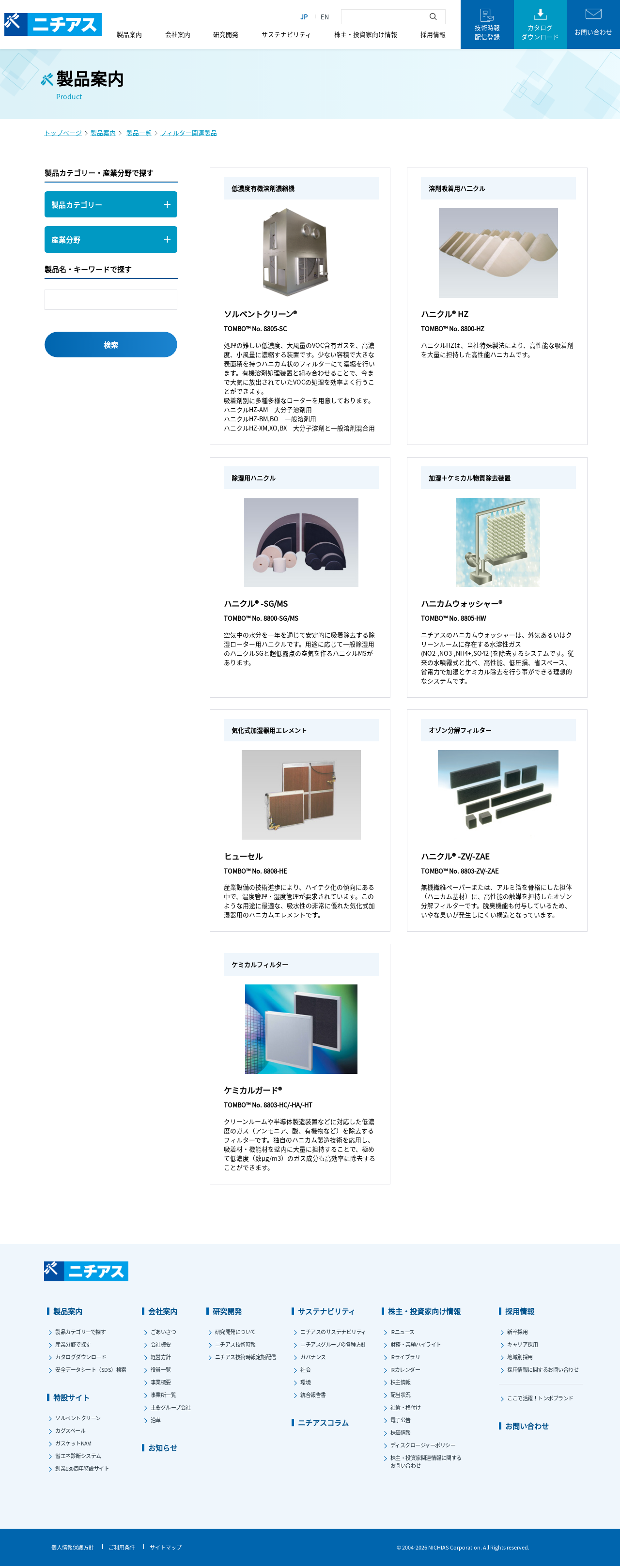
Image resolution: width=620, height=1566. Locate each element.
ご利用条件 (121, 1547)
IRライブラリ (405, 1357)
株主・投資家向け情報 (365, 34)
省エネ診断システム (78, 1455)
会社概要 (161, 1344)
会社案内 (177, 34)
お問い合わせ (527, 1426)
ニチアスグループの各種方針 (333, 1344)
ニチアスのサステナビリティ (333, 1332)
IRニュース (402, 1332)
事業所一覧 (163, 1394)
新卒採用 (517, 1332)
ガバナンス (313, 1357)
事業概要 (161, 1382)
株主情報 (400, 1382)
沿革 (156, 1420)
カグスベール (70, 1430)
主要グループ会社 (171, 1407)
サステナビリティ (286, 34)
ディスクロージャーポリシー (423, 1445)
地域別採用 (520, 1357)
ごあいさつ (163, 1332)
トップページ (63, 132)
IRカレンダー (405, 1369)
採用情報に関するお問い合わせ (542, 1369)
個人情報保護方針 (72, 1547)
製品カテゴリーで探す (80, 1332)
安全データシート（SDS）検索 (90, 1369)
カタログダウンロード (80, 1357)
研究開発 (225, 34)
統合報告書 (313, 1394)
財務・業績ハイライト (415, 1344)
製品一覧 (139, 132)
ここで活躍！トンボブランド (540, 1398)
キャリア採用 (522, 1344)
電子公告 (400, 1420)
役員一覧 (161, 1369)
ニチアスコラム (323, 1422)
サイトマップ (166, 1547)
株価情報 (400, 1432)
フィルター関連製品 (188, 132)
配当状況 (400, 1394)
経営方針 (161, 1357)
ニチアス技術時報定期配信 (245, 1357)
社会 (305, 1369)
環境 (305, 1382)
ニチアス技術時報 (235, 1344)
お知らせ (162, 1448)
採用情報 (433, 34)
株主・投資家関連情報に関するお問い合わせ (426, 1461)
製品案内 (129, 34)
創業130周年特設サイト (82, 1468)
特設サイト (71, 1397)
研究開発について (235, 1332)
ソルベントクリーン (78, 1418)
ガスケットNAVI (73, 1443)
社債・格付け (405, 1407)
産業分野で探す (73, 1344)
